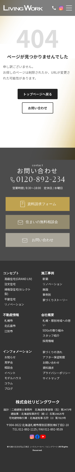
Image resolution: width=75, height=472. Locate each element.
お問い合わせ (37, 108)
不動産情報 (11, 315)
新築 (45, 279)
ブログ (8, 389)
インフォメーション (17, 351)
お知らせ (10, 357)
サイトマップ (51, 378)
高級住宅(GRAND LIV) (18, 279)
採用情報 (48, 341)
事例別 (47, 295)
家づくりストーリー (55, 300)
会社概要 (47, 315)
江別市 (8, 331)
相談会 (8, 367)
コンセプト (11, 273)
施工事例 (47, 273)
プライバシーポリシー (57, 373)
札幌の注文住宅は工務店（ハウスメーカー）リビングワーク (33, 447)
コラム (8, 383)
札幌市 (8, 321)
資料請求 (48, 368)
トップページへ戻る (37, 94)
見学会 (8, 362)
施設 (45, 289)
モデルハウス (12, 378)
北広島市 (10, 326)
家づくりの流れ (52, 352)
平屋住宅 (10, 299)
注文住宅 (10, 284)
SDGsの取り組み (53, 330)
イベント (10, 373)
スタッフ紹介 (51, 335)
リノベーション (14, 304)
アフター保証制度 (54, 357)
